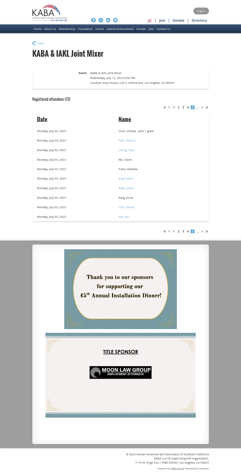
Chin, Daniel (126, 207)
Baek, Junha (126, 188)
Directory (199, 20)
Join (162, 20)
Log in (201, 11)
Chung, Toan (126, 150)
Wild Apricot (177, 468)
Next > (202, 107)
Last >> (207, 107)
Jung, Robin (126, 178)
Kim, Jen (124, 217)
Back (41, 43)
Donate (178, 20)
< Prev (169, 107)
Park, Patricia (127, 140)
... (197, 107)
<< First (165, 107)
